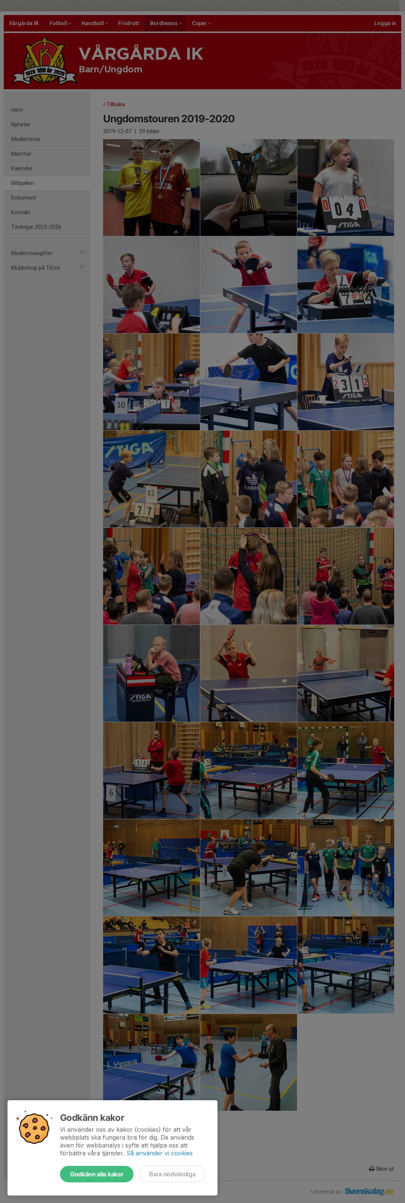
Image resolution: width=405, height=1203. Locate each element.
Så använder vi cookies (159, 1153)
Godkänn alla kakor (96, 1174)
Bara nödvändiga (172, 1174)
